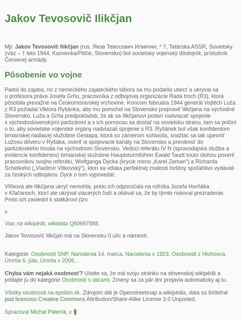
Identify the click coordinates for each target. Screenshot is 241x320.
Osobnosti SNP (49, 254)
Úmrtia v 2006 (57, 260)
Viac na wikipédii (25, 223)
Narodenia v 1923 (147, 254)
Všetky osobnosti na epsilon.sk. (43, 292)
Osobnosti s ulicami (85, 280)
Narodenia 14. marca (96, 254)
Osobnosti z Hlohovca (198, 254)
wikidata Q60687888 (73, 223)
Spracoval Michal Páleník (35, 312)
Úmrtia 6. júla (21, 260)
